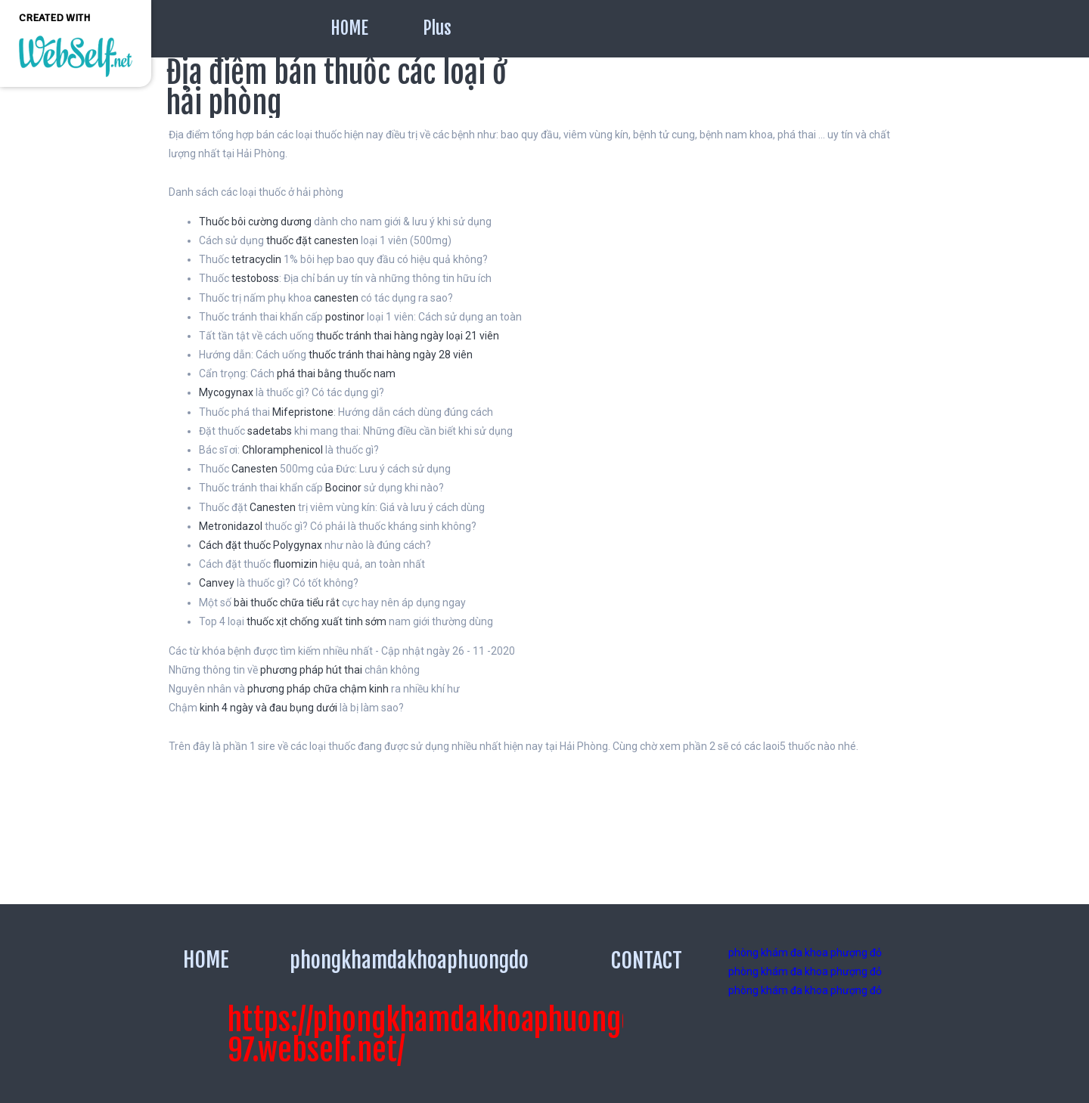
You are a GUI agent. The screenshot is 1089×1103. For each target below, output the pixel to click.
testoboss (255, 278)
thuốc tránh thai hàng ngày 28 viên (391, 355)
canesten (336, 298)
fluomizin (295, 564)
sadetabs (269, 431)
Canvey (216, 583)
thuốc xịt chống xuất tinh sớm (316, 621)
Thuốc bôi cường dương (255, 221)
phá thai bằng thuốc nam (336, 373)
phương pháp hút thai (311, 670)
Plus (437, 28)
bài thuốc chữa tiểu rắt (287, 602)
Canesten (254, 469)
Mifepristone (303, 412)
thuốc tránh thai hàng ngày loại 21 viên (407, 336)
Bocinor (343, 488)
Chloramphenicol (282, 450)
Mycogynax (226, 392)
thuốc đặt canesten (312, 240)
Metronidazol (230, 526)
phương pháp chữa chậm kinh (318, 689)
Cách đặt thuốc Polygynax (260, 545)
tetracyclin (256, 259)
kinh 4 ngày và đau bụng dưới (268, 708)
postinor (345, 317)
